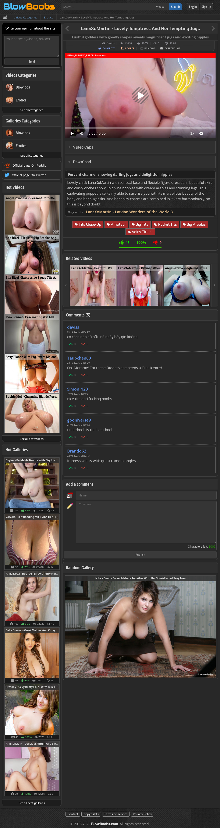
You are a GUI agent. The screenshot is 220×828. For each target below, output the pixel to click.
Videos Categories (21, 75)
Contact (72, 814)
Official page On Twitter (29, 175)
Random (149, 48)
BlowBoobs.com (104, 824)
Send (32, 61)
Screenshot (172, 48)
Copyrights (91, 814)
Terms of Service (116, 814)
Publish (140, 555)
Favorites (109, 48)
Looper (129, 48)
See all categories (31, 110)
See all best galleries (32, 803)
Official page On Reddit (29, 165)
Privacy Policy (142, 814)
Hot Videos (15, 187)
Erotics (111, 43)
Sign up (206, 6)
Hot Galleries (17, 450)
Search (175, 6)
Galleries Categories (23, 121)
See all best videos (32, 438)
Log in (193, 6)
